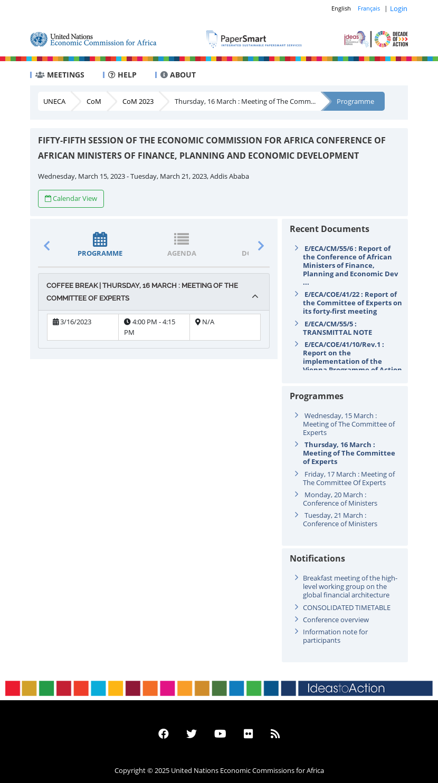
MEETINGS (59, 75)
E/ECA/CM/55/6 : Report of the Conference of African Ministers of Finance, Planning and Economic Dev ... (350, 265)
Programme (355, 101)
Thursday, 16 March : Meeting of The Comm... (245, 101)
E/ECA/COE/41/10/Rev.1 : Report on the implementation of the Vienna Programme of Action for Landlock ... (352, 361)
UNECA (54, 101)
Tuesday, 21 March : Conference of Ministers (340, 519)
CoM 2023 (138, 101)
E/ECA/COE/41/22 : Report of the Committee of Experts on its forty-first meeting (352, 302)
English (341, 8)
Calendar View (71, 198)
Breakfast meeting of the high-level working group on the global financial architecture (350, 586)
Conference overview (336, 619)
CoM (94, 101)
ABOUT (178, 75)
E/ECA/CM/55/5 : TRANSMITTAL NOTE (337, 328)
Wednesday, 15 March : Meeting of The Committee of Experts (349, 424)
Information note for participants (335, 636)
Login (398, 8)
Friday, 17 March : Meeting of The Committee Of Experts (349, 478)
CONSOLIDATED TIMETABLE (347, 607)
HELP (122, 75)
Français (369, 8)
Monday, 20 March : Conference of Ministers (340, 499)
